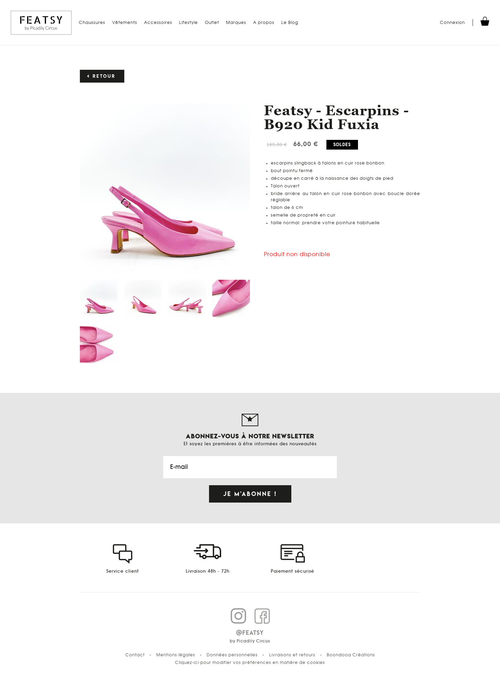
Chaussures (92, 22)
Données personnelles (232, 655)
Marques (236, 22)
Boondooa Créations (351, 655)
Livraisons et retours (292, 655)
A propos (263, 22)
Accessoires (158, 22)
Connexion (452, 22)
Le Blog (289, 22)
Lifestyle (188, 22)
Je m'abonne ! (250, 494)
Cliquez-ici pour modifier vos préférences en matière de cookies (250, 662)
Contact (135, 655)
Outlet (212, 22)
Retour (104, 76)
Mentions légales (175, 655)
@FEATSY (250, 633)
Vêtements (124, 22)
